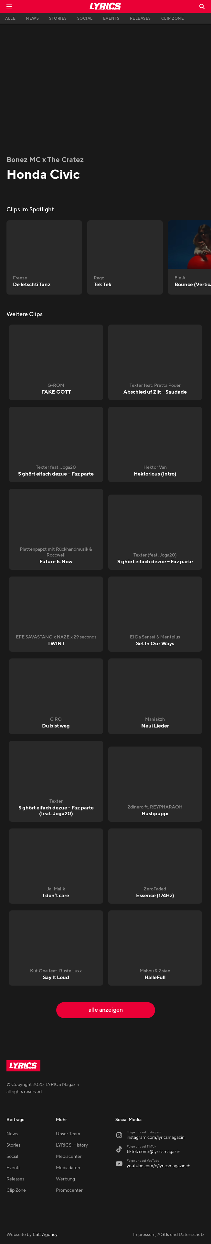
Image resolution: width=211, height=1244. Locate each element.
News (12, 1134)
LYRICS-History (72, 1145)
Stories (13, 1145)
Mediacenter (69, 1156)
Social (12, 1156)
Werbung (65, 1179)
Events (13, 1168)
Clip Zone (16, 1190)
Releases (15, 1179)
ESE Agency (45, 1235)
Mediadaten (68, 1168)
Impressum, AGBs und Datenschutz (169, 1235)
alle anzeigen (106, 1010)
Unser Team (68, 1134)
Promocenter (69, 1190)
